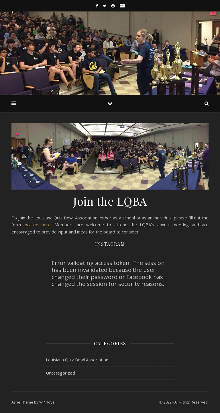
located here (37, 224)
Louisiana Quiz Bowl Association (77, 360)
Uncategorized (60, 373)
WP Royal (47, 402)
